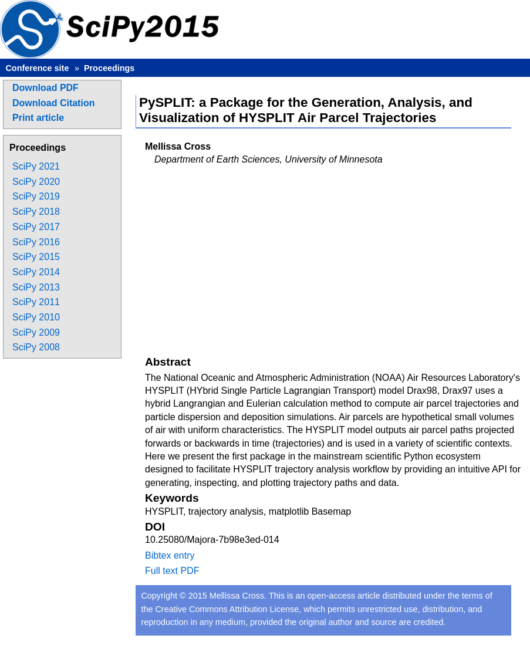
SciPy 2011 (36, 302)
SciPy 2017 (36, 227)
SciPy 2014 (36, 272)
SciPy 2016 (36, 242)
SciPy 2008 (36, 347)
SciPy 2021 (36, 166)
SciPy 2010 (36, 317)
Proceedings (109, 68)
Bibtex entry (169, 555)
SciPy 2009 (36, 332)
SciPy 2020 (36, 182)
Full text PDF (172, 571)
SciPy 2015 (36, 257)
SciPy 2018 (36, 212)
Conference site (37, 68)
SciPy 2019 (36, 196)
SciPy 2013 (36, 287)
